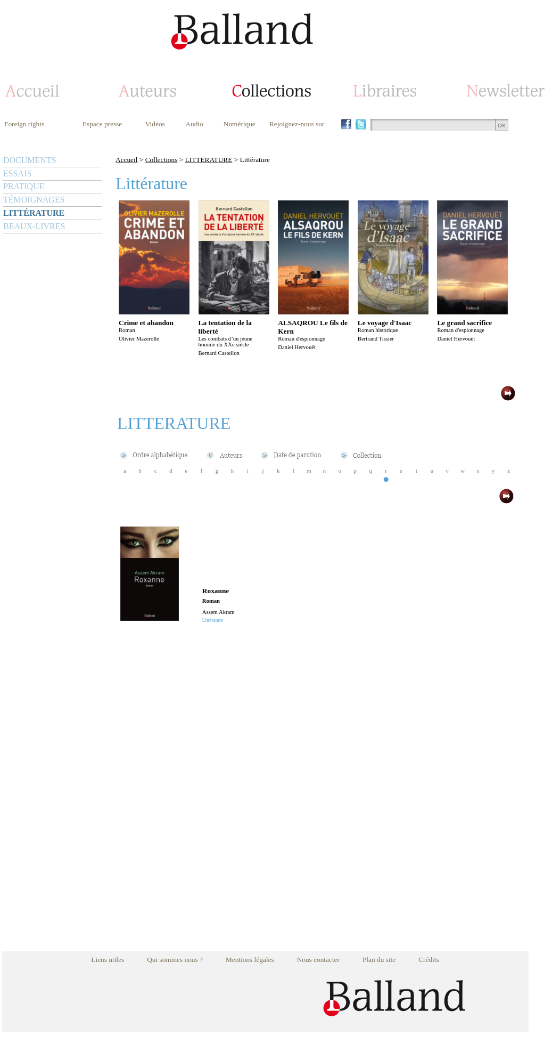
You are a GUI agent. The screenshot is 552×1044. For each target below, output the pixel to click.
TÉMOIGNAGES (34, 199)
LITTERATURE (209, 160)
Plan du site (379, 960)
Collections (161, 160)
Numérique (240, 124)
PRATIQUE (23, 186)
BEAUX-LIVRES (34, 226)
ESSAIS (17, 173)
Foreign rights (24, 124)
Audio (194, 124)
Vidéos (155, 124)
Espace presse (102, 124)
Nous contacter (318, 960)
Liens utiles (107, 960)
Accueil (126, 160)
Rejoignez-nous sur (296, 124)
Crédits (428, 960)
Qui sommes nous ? (175, 960)
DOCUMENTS (29, 160)
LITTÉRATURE (33, 212)
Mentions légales (250, 960)
